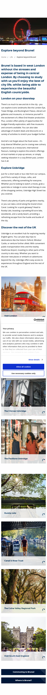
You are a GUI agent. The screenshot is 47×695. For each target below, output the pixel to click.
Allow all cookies (23, 367)
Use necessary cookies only (23, 373)
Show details (34, 360)
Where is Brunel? (23, 680)
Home (3, 57)
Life (11, 57)
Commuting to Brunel (23, 672)
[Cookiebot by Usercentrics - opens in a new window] (33, 320)
